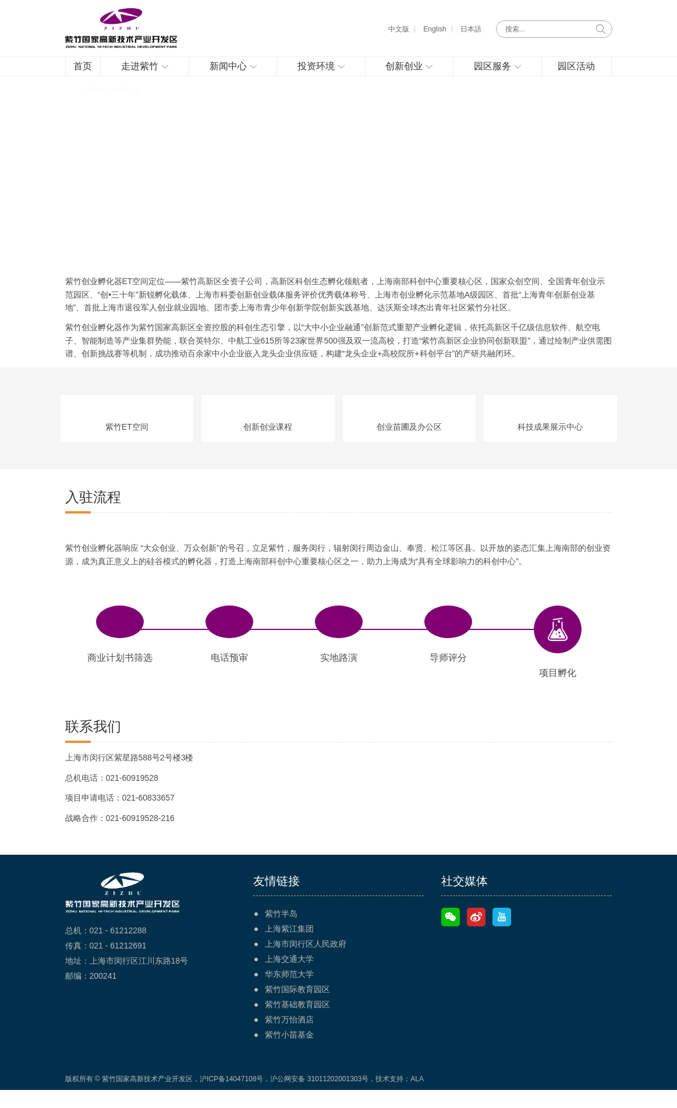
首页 (72, 108)
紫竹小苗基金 (289, 1052)
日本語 (470, 29)
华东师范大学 (289, 992)
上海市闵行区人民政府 (305, 962)
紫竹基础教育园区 (297, 1022)
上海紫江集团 (289, 946)
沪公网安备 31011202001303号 (319, 1097)
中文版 (398, 29)
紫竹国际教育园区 (297, 1007)
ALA (417, 1097)
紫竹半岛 (281, 931)
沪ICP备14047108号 (231, 1097)
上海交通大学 (289, 977)
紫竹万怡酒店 (289, 1037)
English (434, 29)
